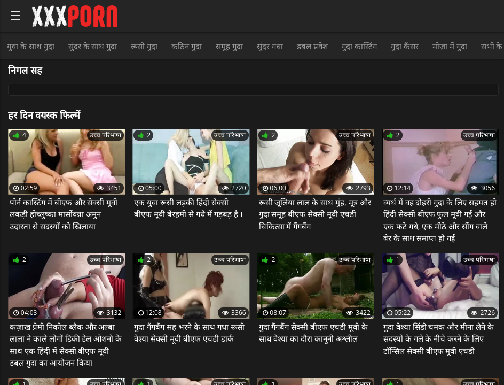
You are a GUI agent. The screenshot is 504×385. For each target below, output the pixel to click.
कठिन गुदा (186, 46)
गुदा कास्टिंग (359, 46)
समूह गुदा (229, 46)
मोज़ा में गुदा (449, 46)
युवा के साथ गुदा (30, 46)
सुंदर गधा (270, 46)
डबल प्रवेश (312, 46)
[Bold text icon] (15, 15)
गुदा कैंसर (405, 46)
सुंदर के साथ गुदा (92, 46)
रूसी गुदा (144, 46)
